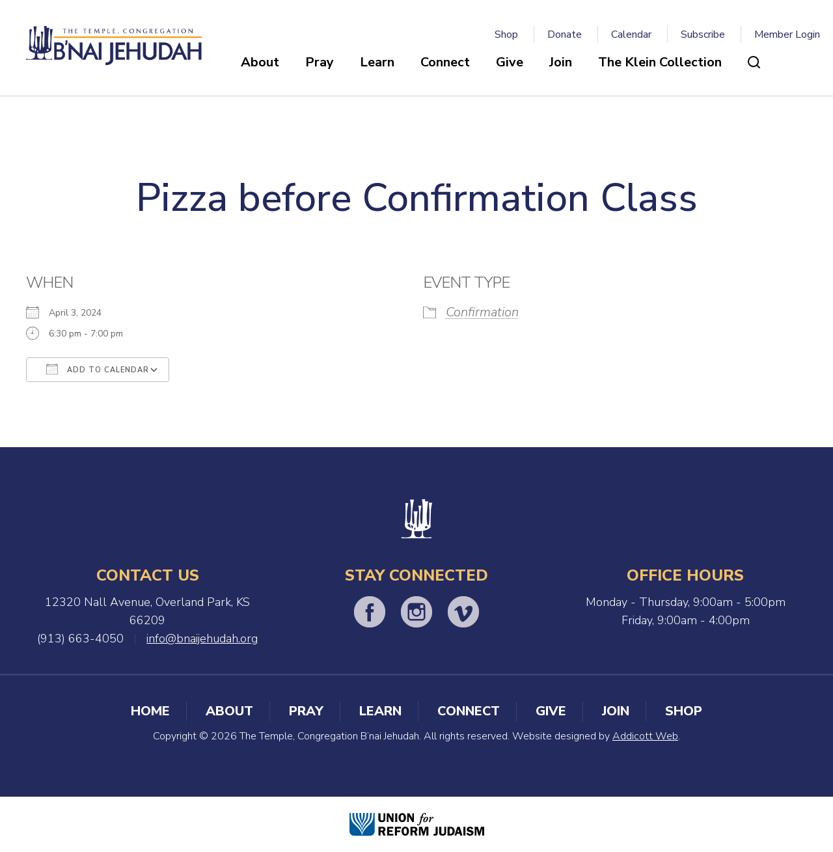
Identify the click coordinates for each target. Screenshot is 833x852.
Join (560, 62)
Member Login (787, 34)
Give (509, 62)
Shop (506, 34)
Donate (564, 34)
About (260, 62)
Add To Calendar (97, 369)
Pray (319, 62)
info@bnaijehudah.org (202, 638)
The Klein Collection (660, 62)
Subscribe (703, 34)
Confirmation (482, 312)
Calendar (631, 34)
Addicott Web (645, 736)
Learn (377, 62)
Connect (445, 62)
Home (150, 711)
